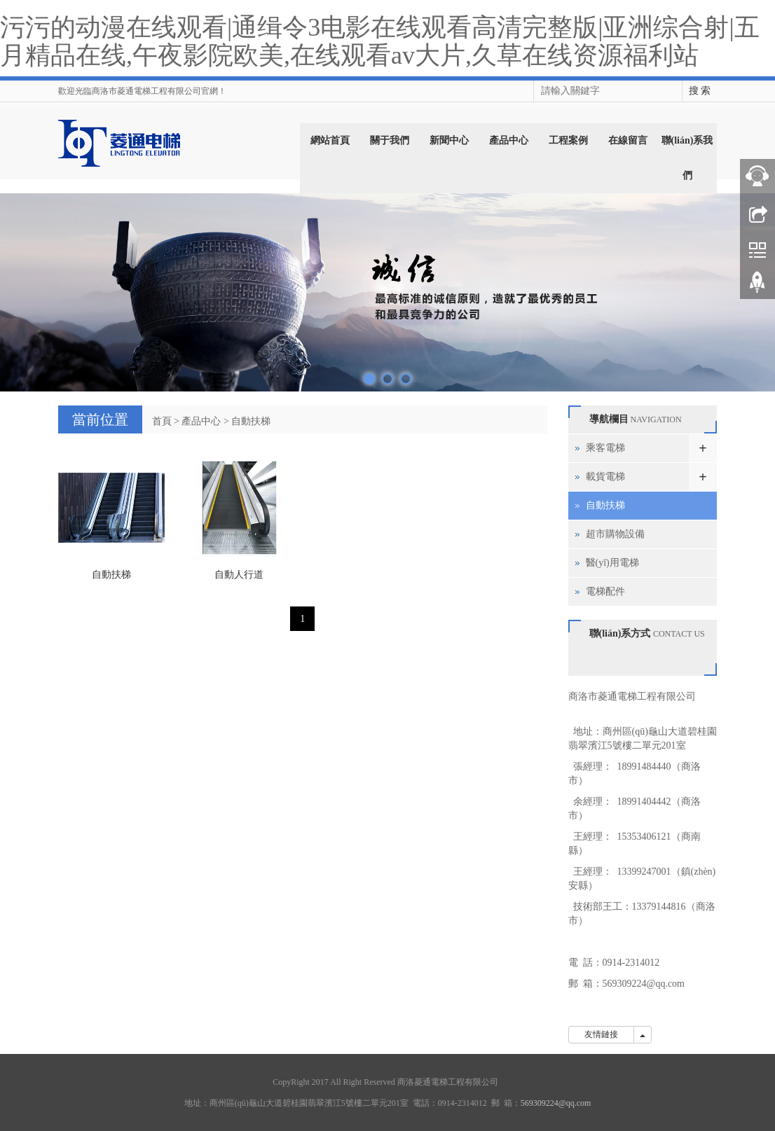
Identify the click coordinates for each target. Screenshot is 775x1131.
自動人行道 (238, 574)
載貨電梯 (605, 476)
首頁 (162, 421)
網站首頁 (330, 140)
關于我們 (389, 140)
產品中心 (508, 140)
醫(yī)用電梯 (612, 562)
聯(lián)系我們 (687, 158)
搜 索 (700, 90)
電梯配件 (605, 591)
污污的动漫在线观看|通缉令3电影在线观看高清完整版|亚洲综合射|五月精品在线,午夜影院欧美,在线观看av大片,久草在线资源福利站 (380, 41)
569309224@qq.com (644, 983)
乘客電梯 (605, 448)
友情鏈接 (601, 1034)
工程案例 (568, 140)
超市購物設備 (615, 534)
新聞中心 (449, 140)
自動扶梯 (250, 421)
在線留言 (627, 140)
